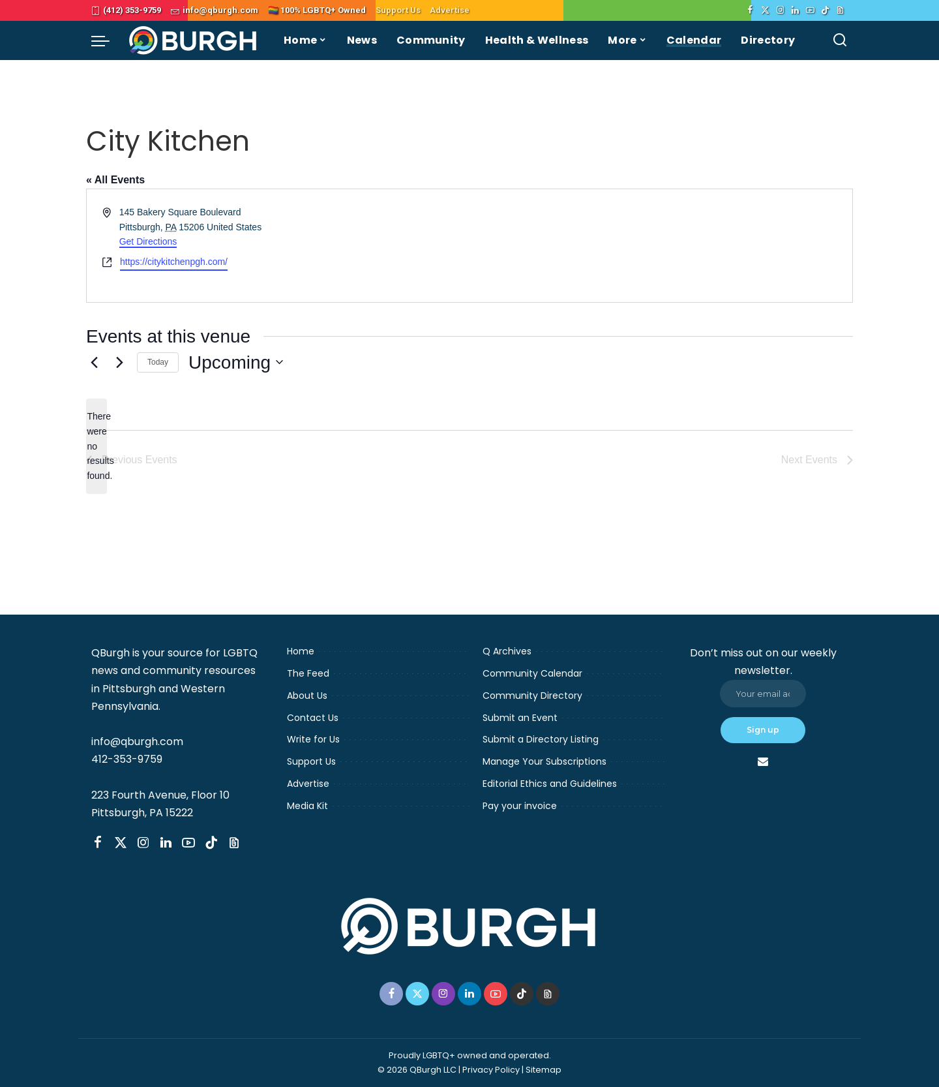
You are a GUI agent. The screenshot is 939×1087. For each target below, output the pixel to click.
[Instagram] (780, 10)
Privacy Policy (491, 1069)
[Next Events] (119, 362)
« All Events (115, 179)
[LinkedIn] (795, 10)
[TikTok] (825, 10)
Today (157, 362)
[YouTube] (810, 10)
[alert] (96, 446)
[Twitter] (765, 10)
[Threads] (840, 10)
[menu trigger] (107, 40)
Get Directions (148, 241)
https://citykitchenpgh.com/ (174, 261)
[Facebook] (750, 10)
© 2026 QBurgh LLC (417, 1069)
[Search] (840, 40)
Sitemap (543, 1069)
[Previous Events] (94, 362)
